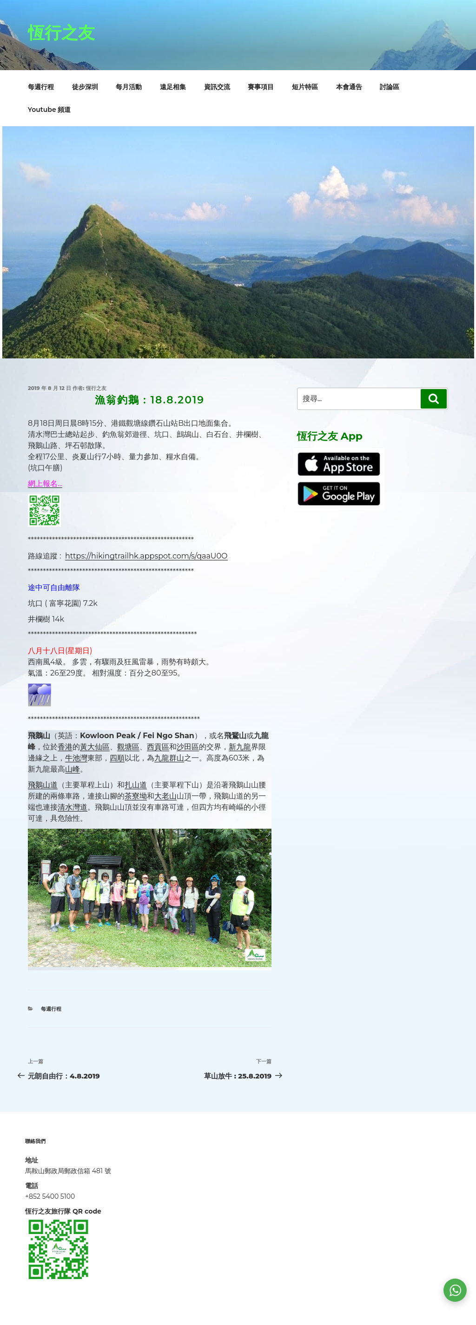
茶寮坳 (136, 796)
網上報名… (45, 483)
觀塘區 (128, 746)
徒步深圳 (85, 87)
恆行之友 (61, 32)
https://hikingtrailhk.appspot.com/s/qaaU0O (146, 556)
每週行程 (41, 87)
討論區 (389, 87)
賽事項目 (261, 87)
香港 (65, 746)
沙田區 (188, 746)
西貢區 (158, 746)
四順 (117, 757)
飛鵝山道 (43, 784)
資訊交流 (217, 87)
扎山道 (136, 784)
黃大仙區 (95, 746)
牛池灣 (76, 757)
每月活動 (129, 87)
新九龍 (240, 746)
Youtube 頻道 (49, 109)
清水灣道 (72, 807)
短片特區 (305, 87)
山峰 (72, 769)
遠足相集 (173, 87)
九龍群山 (169, 757)
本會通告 (349, 87)
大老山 (165, 796)
